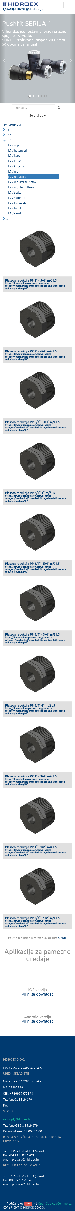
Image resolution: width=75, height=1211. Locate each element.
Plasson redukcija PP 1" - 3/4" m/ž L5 (31, 776)
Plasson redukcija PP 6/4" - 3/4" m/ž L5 (32, 422)
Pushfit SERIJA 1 (27, 23)
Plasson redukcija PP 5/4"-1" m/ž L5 (30, 705)
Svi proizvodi (12, 124)
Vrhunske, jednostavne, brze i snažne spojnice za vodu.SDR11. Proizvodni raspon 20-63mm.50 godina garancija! (34, 37)
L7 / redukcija (17, 177)
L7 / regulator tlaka (21, 187)
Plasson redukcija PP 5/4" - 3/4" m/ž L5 (32, 634)
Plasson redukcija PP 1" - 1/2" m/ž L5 (31, 847)
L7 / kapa (14, 155)
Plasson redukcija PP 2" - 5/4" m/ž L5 (31, 280)
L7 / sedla (14, 192)
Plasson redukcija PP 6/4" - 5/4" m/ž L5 (32, 563)
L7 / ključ (14, 161)
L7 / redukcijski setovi (22, 182)
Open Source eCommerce (54, 1203)
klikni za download (37, 993)
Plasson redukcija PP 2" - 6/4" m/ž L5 (31, 351)
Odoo (28, 1203)
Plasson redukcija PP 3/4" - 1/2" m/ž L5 (32, 918)
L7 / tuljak (15, 208)
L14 (9, 135)
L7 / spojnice (16, 198)
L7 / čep (13, 145)
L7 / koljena (16, 166)
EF (8, 130)
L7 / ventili (15, 213)
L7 (9, 140)
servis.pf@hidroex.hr (17, 1119)
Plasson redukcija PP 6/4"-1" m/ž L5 (30, 493)
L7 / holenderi (17, 150)
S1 (8, 219)
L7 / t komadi (17, 203)
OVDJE (62, 938)
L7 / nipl (13, 171)
